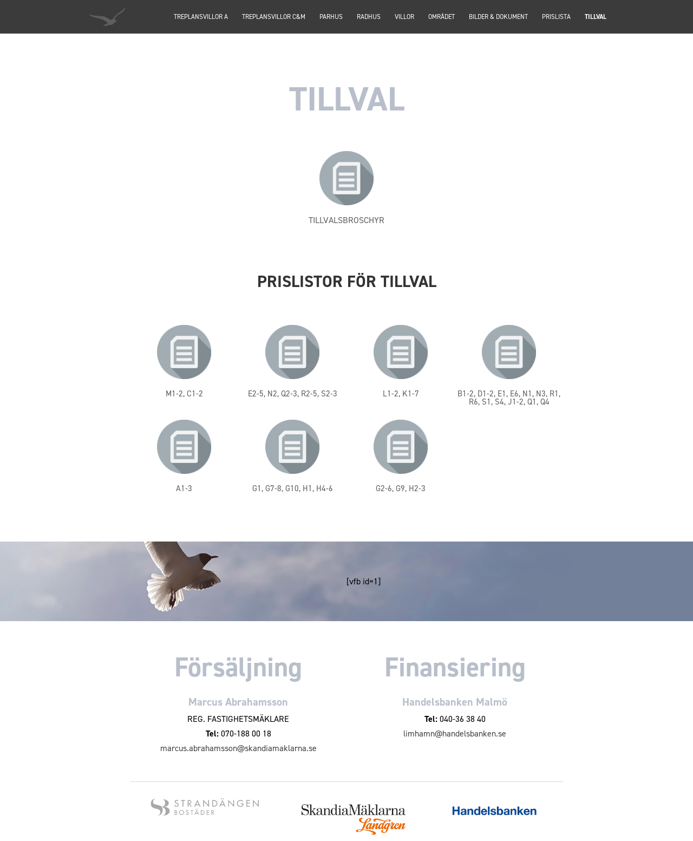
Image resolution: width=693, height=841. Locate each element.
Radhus (369, 17)
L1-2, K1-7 (401, 393)
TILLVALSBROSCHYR (346, 220)
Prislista (556, 17)
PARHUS (331, 17)
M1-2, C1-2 (184, 393)
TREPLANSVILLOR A (201, 17)
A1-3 (184, 488)
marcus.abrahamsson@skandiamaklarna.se (238, 748)
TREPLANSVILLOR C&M (273, 17)
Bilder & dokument (498, 17)
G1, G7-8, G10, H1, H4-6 (292, 488)
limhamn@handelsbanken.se (454, 733)
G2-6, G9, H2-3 (401, 488)
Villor (404, 17)
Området (441, 17)
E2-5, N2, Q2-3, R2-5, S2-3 (292, 393)
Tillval (595, 17)
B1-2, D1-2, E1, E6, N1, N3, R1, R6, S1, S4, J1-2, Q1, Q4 (508, 397)
